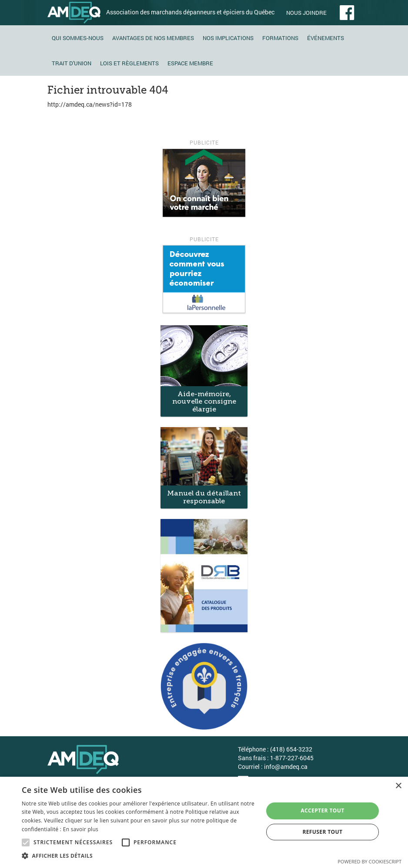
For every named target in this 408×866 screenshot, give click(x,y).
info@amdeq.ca (286, 766)
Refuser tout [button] (322, 832)
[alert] (204, 821)
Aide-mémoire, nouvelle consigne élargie (204, 401)
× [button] (398, 786)
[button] (139, 855)
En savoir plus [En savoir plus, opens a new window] (80, 829)
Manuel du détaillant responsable (204, 497)
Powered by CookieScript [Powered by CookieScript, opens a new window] (369, 861)
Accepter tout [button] (322, 810)
